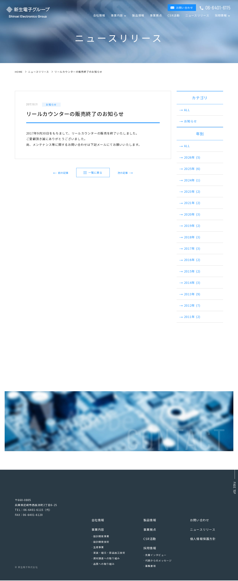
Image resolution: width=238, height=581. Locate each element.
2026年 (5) (189, 157)
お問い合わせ (184, 7)
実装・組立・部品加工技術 (109, 553)
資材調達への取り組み (106, 559)
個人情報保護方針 (203, 539)
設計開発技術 (101, 542)
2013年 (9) (189, 294)
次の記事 (121, 173)
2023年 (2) (189, 191)
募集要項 (150, 566)
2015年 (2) (189, 271)
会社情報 (99, 15)
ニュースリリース (197, 15)
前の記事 (64, 173)
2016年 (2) (189, 259)
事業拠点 (156, 15)
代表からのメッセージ (158, 561)
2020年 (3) (189, 214)
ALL (184, 110)
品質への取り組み (104, 564)
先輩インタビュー (155, 555)
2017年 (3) (189, 248)
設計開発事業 (101, 537)
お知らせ (187, 121)
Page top (235, 488)
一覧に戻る (95, 172)
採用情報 (149, 548)
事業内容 (97, 530)
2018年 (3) (189, 237)
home (18, 71)
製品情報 (138, 15)
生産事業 (98, 548)
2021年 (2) (189, 203)
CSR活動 (174, 15)
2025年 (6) (189, 168)
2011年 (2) (189, 316)
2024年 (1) (189, 180)
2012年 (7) (189, 305)
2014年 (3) (189, 282)
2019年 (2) (189, 225)
